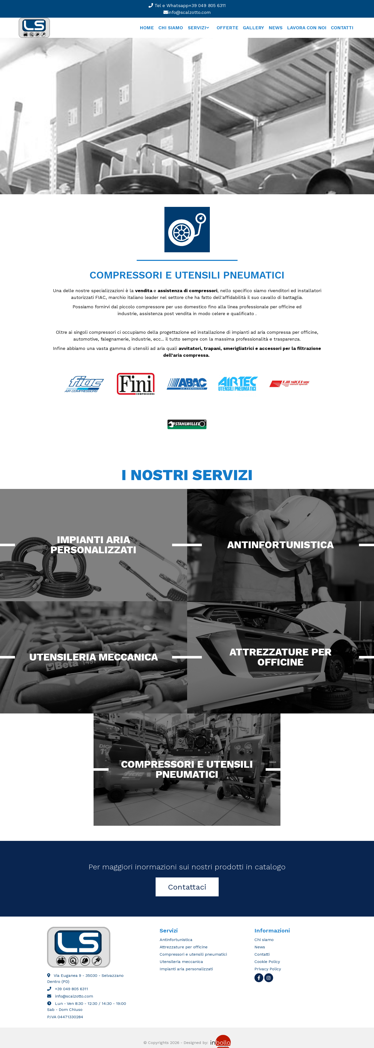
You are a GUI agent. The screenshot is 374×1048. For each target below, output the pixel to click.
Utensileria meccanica (181, 961)
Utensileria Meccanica (93, 657)
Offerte (227, 27)
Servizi (197, 27)
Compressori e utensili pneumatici (187, 769)
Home (147, 27)
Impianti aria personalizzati (93, 545)
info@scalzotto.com (187, 12)
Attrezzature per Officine (280, 657)
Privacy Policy (267, 969)
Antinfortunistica (280, 545)
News (275, 27)
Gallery (253, 27)
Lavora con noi (306, 27)
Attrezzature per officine (184, 947)
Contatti (342, 27)
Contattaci (187, 886)
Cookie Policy (267, 961)
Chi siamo (170, 27)
